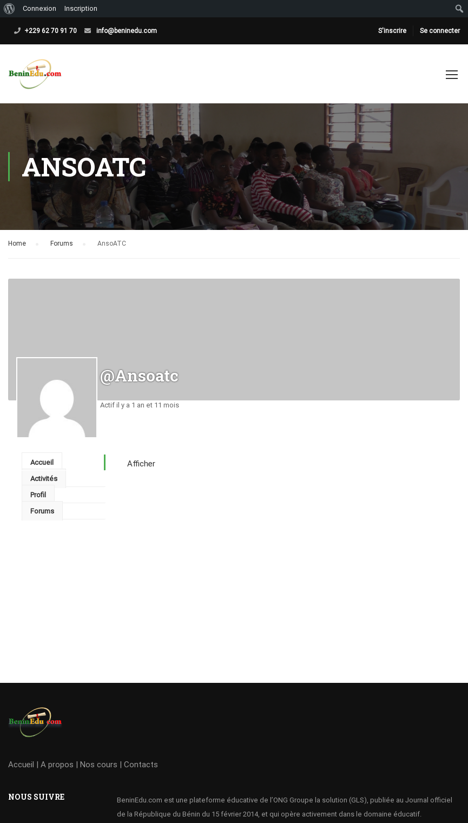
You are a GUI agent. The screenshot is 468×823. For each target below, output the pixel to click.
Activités (43, 479)
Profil (38, 495)
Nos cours (98, 764)
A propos (57, 764)
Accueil (42, 462)
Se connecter (440, 31)
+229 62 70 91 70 (50, 31)
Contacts (141, 764)
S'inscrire (392, 31)
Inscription (80, 8)
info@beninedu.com (126, 31)
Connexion (39, 8)
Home (17, 243)
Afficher (141, 464)
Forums (61, 243)
